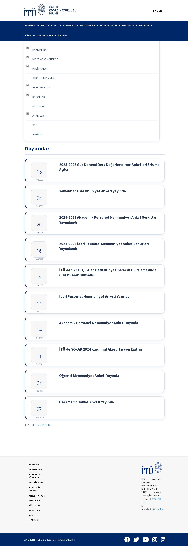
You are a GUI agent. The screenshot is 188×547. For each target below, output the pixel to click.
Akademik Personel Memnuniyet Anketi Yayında (98, 323)
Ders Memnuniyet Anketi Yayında (86, 403)
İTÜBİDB (40, 540)
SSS (54, 35)
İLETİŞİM (62, 35)
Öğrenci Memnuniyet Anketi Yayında (89, 376)
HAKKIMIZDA (44, 25)
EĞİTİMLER (30, 35)
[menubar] (94, 31)
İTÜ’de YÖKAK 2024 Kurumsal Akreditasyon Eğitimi (100, 350)
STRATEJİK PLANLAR (107, 25)
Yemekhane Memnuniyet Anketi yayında (92, 192)
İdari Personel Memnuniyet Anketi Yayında (94, 297)
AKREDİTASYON (128, 25)
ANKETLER (44, 35)
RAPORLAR (145, 25)
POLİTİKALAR (88, 25)
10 (49, 426)
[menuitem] (30, 25)
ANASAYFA (30, 25)
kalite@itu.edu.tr (155, 510)
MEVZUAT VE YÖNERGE (66, 25)
